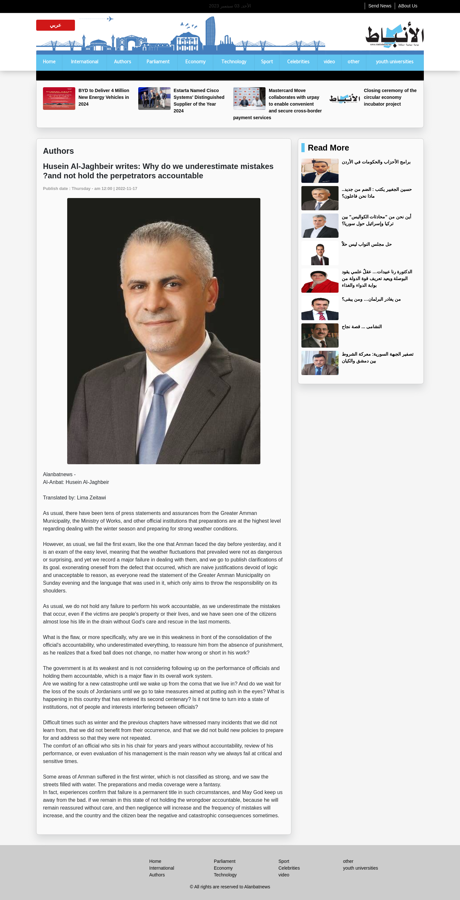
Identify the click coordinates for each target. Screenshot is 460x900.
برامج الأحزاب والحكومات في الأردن (376, 161)
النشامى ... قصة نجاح (362, 326)
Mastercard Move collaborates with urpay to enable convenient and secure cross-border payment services (277, 104)
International (84, 62)
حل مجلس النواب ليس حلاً (367, 244)
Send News (380, 5)
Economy (195, 62)
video (329, 62)
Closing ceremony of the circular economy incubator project (390, 97)
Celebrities (298, 62)
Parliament (158, 62)
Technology (233, 62)
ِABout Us (407, 5)
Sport (267, 62)
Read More (328, 147)
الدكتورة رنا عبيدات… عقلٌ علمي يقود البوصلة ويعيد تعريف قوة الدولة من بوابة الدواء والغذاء (377, 278)
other (354, 62)
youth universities (394, 62)
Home (49, 62)
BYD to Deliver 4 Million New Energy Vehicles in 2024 (103, 97)
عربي (55, 25)
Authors (122, 62)
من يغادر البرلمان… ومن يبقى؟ (371, 299)
